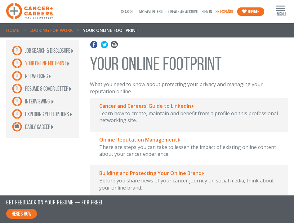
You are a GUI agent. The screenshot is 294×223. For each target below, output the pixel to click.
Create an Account (183, 11)
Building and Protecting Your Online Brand (150, 173)
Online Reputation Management (138, 139)
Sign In (207, 11)
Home (12, 30)
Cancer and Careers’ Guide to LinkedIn (145, 106)
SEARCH (127, 11)
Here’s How (21, 214)
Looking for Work (51, 30)
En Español (225, 11)
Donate (250, 11)
